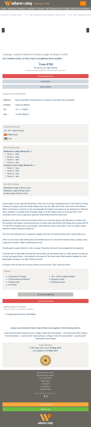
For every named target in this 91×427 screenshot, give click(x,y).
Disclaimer (45, 386)
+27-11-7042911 (22, 109)
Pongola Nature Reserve (21, 314)
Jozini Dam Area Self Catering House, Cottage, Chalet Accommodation (33, 333)
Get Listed (45, 378)
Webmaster (45, 381)
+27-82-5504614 (22, 114)
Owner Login (45, 409)
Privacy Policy (45, 389)
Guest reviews (45, 87)
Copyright (45, 384)
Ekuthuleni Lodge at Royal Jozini (17, 191)
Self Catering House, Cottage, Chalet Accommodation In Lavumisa (32, 59)
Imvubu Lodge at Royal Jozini (15, 193)
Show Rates (45, 81)
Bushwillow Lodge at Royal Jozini (17, 188)
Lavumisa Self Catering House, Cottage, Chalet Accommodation (47, 336)
